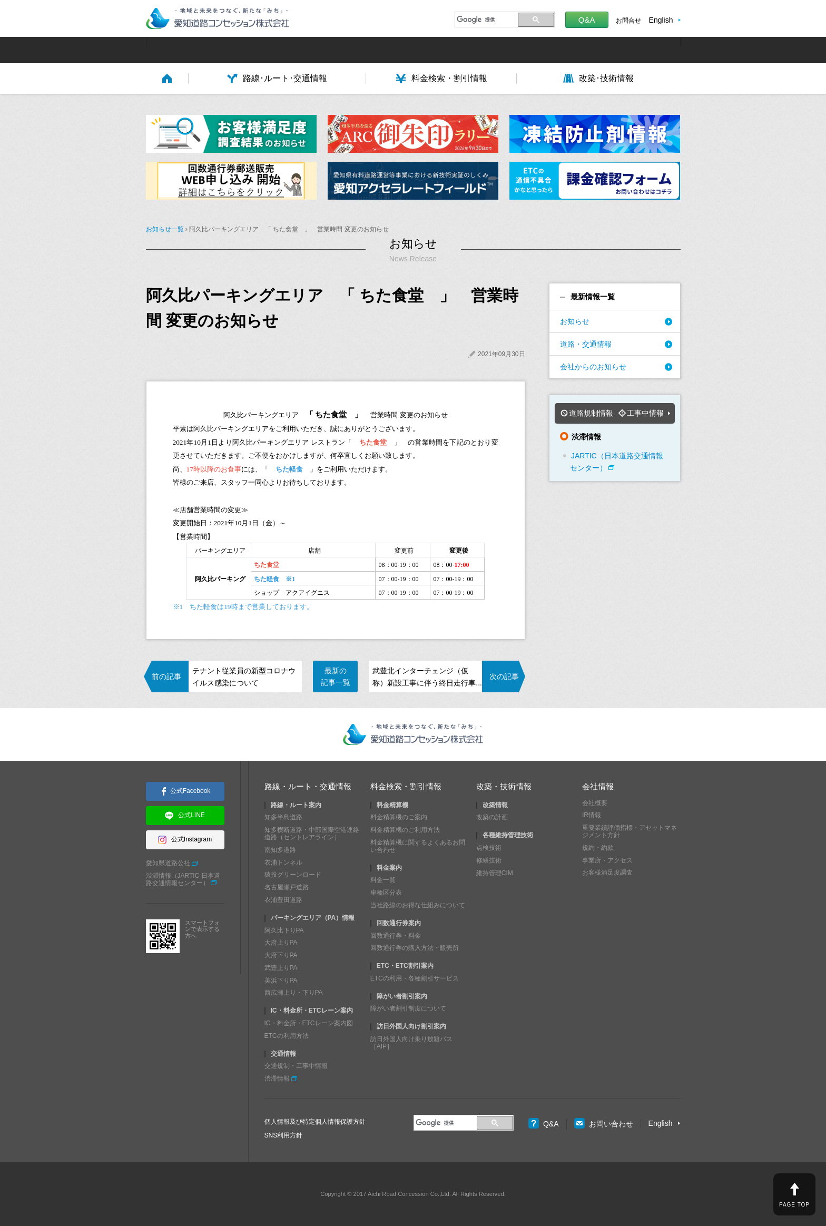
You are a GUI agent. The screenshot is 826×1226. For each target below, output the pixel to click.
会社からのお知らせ (593, 366)
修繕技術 (489, 860)
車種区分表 (386, 892)
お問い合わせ (603, 1124)
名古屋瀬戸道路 (286, 887)
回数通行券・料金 (395, 935)
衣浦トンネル (283, 862)
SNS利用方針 (283, 1135)
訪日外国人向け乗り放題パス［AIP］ (411, 1042)
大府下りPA (281, 955)
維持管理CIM (494, 872)
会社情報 (598, 786)
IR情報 (591, 815)
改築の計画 (492, 817)
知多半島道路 (283, 817)
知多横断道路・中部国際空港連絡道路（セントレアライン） (311, 833)
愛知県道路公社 (168, 863)
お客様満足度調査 (607, 872)
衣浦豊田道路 (283, 900)
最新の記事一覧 (335, 676)
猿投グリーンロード (292, 874)
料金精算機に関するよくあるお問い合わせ (417, 846)
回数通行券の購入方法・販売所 (414, 948)
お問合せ (628, 20)
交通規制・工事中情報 (296, 1066)
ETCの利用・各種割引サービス (414, 978)
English (661, 20)
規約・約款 (598, 847)
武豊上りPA (281, 968)
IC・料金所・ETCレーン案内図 (308, 1023)
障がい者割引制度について (408, 1008)
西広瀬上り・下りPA (293, 992)
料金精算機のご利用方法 (405, 829)
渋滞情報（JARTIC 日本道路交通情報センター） (183, 879)
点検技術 (489, 847)
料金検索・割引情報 (405, 786)
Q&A (586, 19)
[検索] (485, 19)
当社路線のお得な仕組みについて (417, 905)
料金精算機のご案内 (398, 817)
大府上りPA (281, 942)
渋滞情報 (277, 1078)
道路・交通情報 (586, 344)
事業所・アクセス (607, 860)
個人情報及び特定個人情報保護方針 (315, 1121)
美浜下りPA (281, 980)
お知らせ (574, 321)
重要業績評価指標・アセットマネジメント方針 (629, 831)
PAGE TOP (794, 1205)
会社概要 (594, 802)
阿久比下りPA (284, 930)
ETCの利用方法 (286, 1035)
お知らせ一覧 (165, 229)
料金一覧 (383, 880)
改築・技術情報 (504, 786)
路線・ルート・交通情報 (307, 786)
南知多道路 (280, 850)
